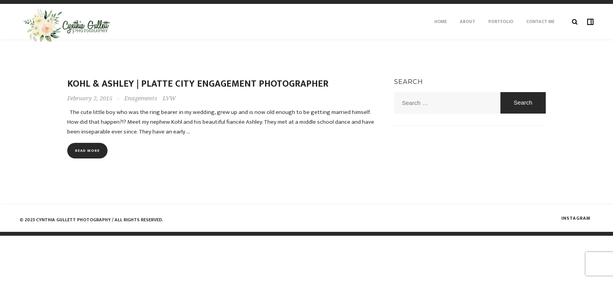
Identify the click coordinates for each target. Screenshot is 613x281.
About (467, 21)
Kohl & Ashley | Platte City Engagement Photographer (197, 84)
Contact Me (540, 21)
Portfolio (500, 21)
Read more (87, 151)
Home (440, 21)
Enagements (140, 98)
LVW (169, 98)
